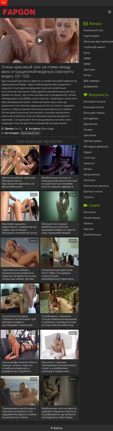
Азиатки (89, 163)
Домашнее (91, 86)
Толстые (89, 157)
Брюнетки (90, 124)
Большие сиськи (94, 101)
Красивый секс (30, 133)
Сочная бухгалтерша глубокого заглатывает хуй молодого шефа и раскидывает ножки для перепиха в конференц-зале (19, 320)
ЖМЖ (87, 58)
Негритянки (92, 174)
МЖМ (87, 64)
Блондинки (91, 118)
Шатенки (90, 135)
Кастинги (90, 212)
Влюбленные (92, 234)
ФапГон (57, 428)
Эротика (89, 69)
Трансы (89, 197)
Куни (87, 52)
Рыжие (88, 129)
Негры (88, 169)
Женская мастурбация (98, 41)
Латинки (89, 180)
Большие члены (94, 112)
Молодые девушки (96, 146)
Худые (88, 152)
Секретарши (92, 217)
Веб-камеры (92, 81)
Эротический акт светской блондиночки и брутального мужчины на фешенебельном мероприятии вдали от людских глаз (18, 182)
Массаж (88, 229)
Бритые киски (93, 191)
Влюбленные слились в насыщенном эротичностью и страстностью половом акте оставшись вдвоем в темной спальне (59, 182)
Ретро (88, 75)
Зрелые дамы (93, 141)
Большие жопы (94, 107)
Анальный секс (94, 30)
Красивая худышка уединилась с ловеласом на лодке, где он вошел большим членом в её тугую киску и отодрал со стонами (19, 228)
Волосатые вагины (96, 185)
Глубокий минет (94, 47)
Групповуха (91, 36)
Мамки (88, 223)
